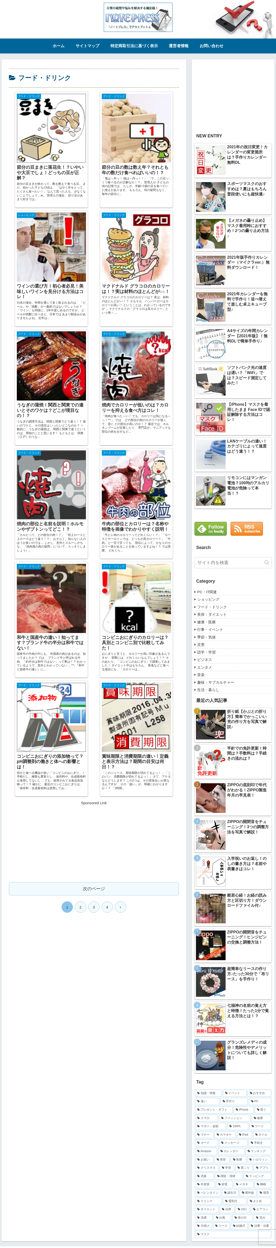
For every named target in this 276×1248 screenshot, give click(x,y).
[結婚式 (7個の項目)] (239, 1226)
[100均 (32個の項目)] (237, 1126)
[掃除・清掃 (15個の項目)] (229, 1176)
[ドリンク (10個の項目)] (208, 1201)
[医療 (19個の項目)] (238, 1159)
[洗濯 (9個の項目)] (203, 1218)
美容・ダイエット (212, 614)
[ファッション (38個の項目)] (235, 1118)
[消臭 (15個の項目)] (204, 1176)
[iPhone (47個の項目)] (244, 1110)
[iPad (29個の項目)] (244, 1135)
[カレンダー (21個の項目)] (231, 1151)
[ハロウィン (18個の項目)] (259, 1159)
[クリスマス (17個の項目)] (206, 1168)
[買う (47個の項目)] (263, 1110)
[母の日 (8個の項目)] (242, 1218)
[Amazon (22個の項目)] (206, 1151)
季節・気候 (206, 637)
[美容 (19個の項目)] (222, 1159)
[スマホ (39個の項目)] (206, 1118)
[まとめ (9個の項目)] (259, 1201)
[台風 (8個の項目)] (222, 1218)
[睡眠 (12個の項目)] (263, 1184)
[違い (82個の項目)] (207, 1101)
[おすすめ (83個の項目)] (259, 1093)
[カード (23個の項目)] (206, 1143)
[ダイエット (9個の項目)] (207, 1209)
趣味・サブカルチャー (215, 682)
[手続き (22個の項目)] (260, 1143)
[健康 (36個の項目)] (261, 1118)
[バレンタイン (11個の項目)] (208, 1193)
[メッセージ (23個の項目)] (233, 1143)
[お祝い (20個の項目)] (204, 1159)
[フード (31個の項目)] (260, 1126)
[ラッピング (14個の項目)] (257, 1176)
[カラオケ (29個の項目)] (225, 1135)
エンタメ (204, 667)
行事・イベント (210, 629)
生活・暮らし (208, 690)
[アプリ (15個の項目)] (262, 1168)
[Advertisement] (94, 560)
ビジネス (204, 659)
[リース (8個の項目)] (221, 1226)
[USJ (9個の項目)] (242, 1209)
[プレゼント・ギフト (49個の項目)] (214, 1110)
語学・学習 (206, 652)
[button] (266, 562)
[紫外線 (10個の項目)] (248, 1193)
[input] (233, 562)
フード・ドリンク (212, 607)
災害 (201, 644)
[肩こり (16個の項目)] (244, 1168)
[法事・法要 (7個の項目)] (260, 1226)
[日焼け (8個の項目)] (203, 1226)
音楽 (201, 675)
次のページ (94, 608)
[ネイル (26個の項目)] (262, 1135)
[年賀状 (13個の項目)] (205, 1184)
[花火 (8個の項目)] (262, 1218)
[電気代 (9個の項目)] (235, 1201)
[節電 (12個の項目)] (224, 1184)
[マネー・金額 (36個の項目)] (210, 1126)
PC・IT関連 (207, 592)
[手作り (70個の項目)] (234, 1101)
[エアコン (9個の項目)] (261, 1209)
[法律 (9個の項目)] (227, 1209)
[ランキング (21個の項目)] (258, 1151)
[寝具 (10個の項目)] (264, 1193)
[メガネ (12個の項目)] (244, 1184)
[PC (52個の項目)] (260, 1101)
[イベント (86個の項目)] (235, 1093)
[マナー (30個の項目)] (204, 1135)
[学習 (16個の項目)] (227, 1168)
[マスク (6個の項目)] (233, 1234)
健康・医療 (206, 622)
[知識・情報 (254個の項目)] (208, 1093)
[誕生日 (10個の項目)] (230, 1193)
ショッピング (208, 599)
